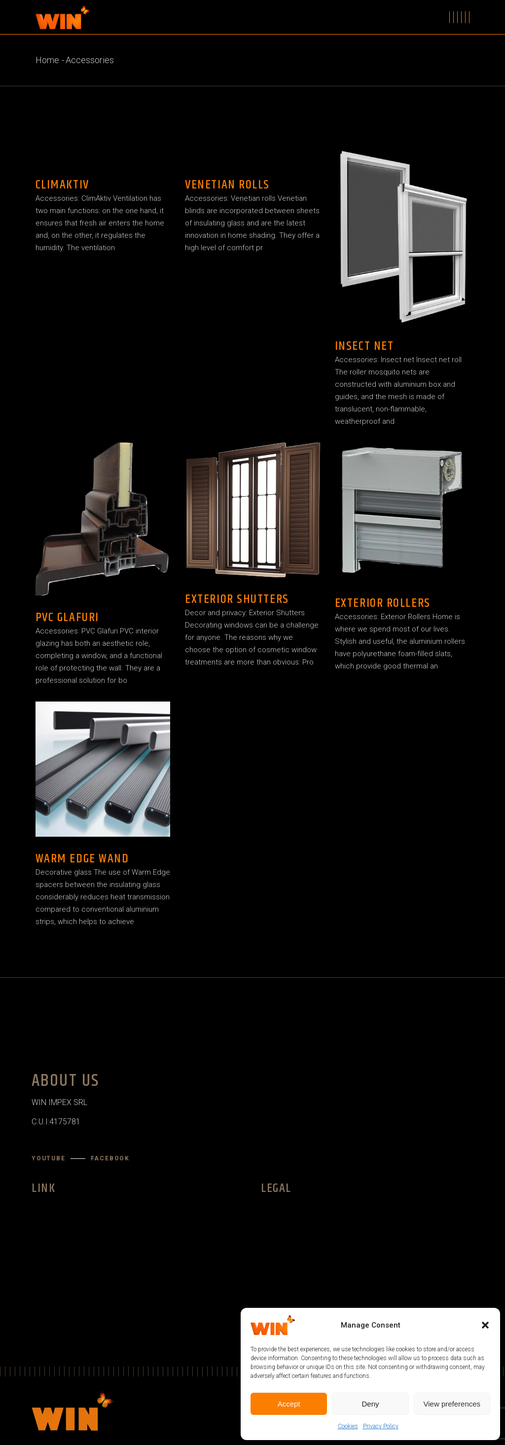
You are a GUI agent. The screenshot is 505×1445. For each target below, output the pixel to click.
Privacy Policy (380, 1426)
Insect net (364, 346)
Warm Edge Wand (82, 858)
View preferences (452, 1404)
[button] (485, 1325)
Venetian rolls (227, 184)
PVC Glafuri (67, 617)
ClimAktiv (62, 184)
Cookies (348, 1426)
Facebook (110, 1158)
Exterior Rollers (383, 603)
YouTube (49, 1158)
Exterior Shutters (237, 599)
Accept (289, 1404)
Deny (370, 1404)
